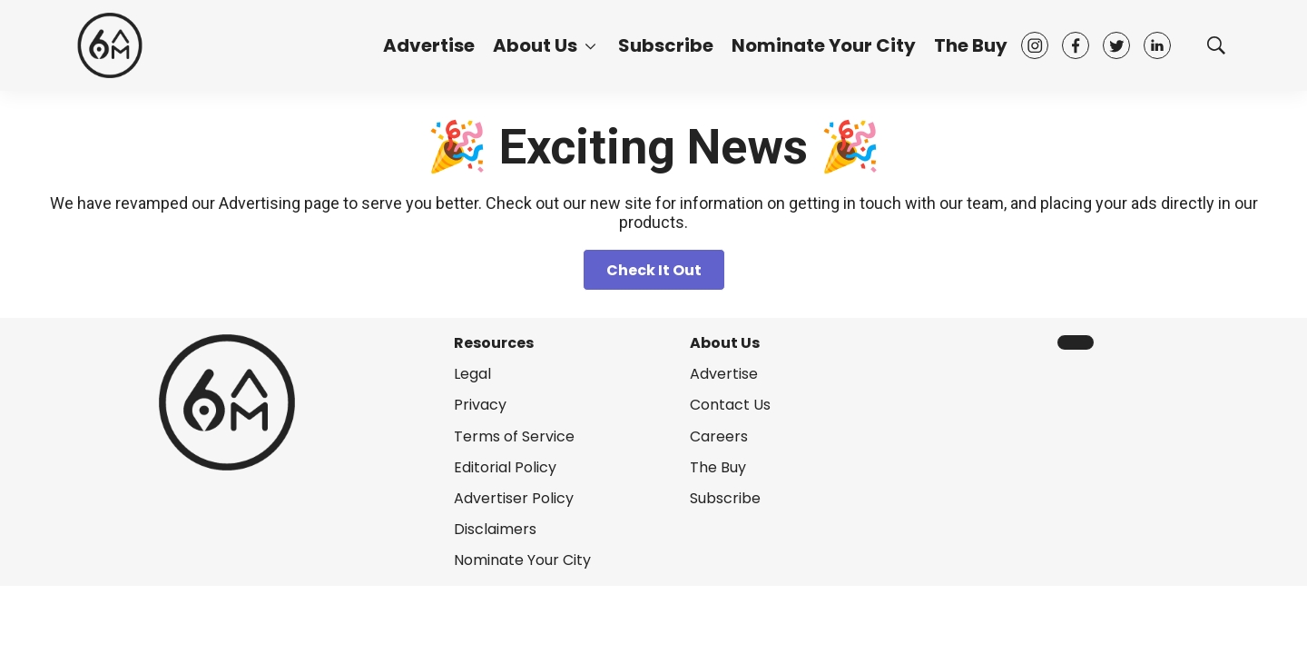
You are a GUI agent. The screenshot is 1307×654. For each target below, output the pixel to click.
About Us (535, 45)
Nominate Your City (824, 45)
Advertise (429, 45)
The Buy (970, 45)
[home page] (109, 45)
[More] (590, 45)
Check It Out (654, 270)
